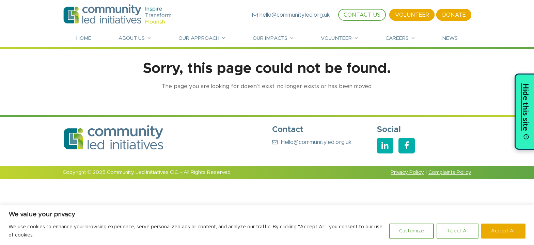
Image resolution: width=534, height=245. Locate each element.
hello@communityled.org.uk (291, 15)
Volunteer (412, 15)
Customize (411, 231)
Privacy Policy (407, 172)
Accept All (503, 231)
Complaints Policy (449, 172)
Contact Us (362, 15)
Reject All (457, 231)
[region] (267, 225)
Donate (454, 15)
